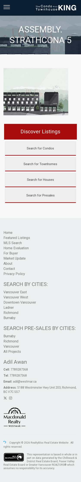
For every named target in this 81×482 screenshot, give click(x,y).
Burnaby (9, 318)
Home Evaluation (16, 248)
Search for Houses (40, 180)
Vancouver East (15, 292)
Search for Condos (40, 148)
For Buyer (10, 253)
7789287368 (19, 369)
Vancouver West (15, 297)
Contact (9, 269)
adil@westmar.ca (25, 381)
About (7, 264)
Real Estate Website (56, 442)
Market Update (14, 258)
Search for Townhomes (40, 164)
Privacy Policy (14, 274)
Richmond (10, 313)
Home (8, 233)
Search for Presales (40, 195)
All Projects (12, 352)
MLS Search (12, 243)
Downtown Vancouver (19, 302)
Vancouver (11, 346)
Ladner (8, 308)
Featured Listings (16, 238)
